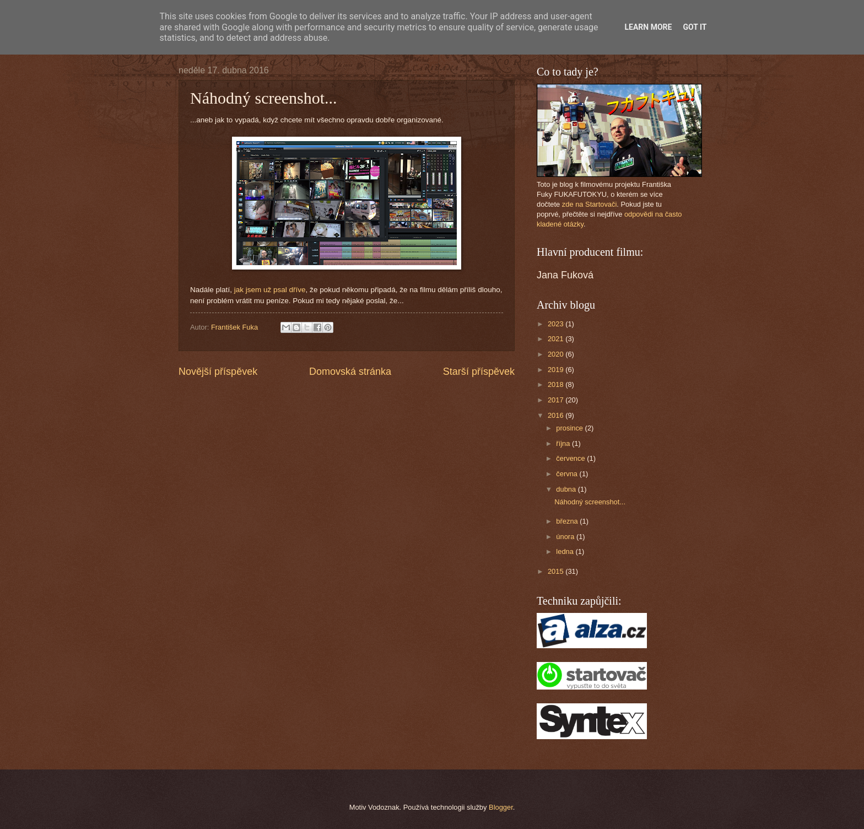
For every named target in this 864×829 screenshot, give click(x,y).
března (568, 521)
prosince (570, 428)
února (566, 536)
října (564, 443)
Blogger (501, 807)
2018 (556, 384)
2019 (556, 369)
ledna (565, 551)
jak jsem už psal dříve (270, 290)
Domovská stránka (350, 371)
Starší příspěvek (479, 371)
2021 (556, 339)
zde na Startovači (589, 204)
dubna (566, 489)
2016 (556, 415)
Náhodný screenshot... (589, 502)
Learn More (648, 27)
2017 (556, 400)
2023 (556, 324)
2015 (556, 571)
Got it (694, 27)
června (567, 474)
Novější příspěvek (218, 371)
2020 (556, 354)
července (571, 458)
